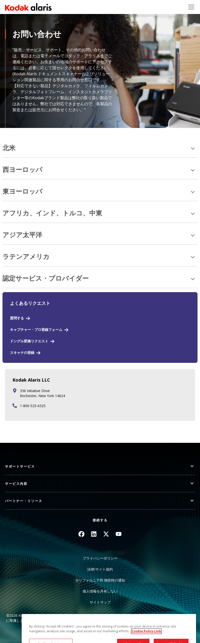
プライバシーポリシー (100, 558)
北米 (8, 148)
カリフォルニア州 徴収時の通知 (100, 580)
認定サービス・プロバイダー (45, 278)
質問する (17, 318)
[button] (100, 466)
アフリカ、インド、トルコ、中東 (52, 213)
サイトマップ (100, 602)
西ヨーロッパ (22, 170)
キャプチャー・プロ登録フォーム (36, 329)
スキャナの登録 (22, 352)
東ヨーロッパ (22, 191)
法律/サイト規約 (100, 569)
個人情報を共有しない (100, 591)
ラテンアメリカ (26, 257)
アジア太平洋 (22, 235)
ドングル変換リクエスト (29, 341)
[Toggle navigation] (191, 7)
